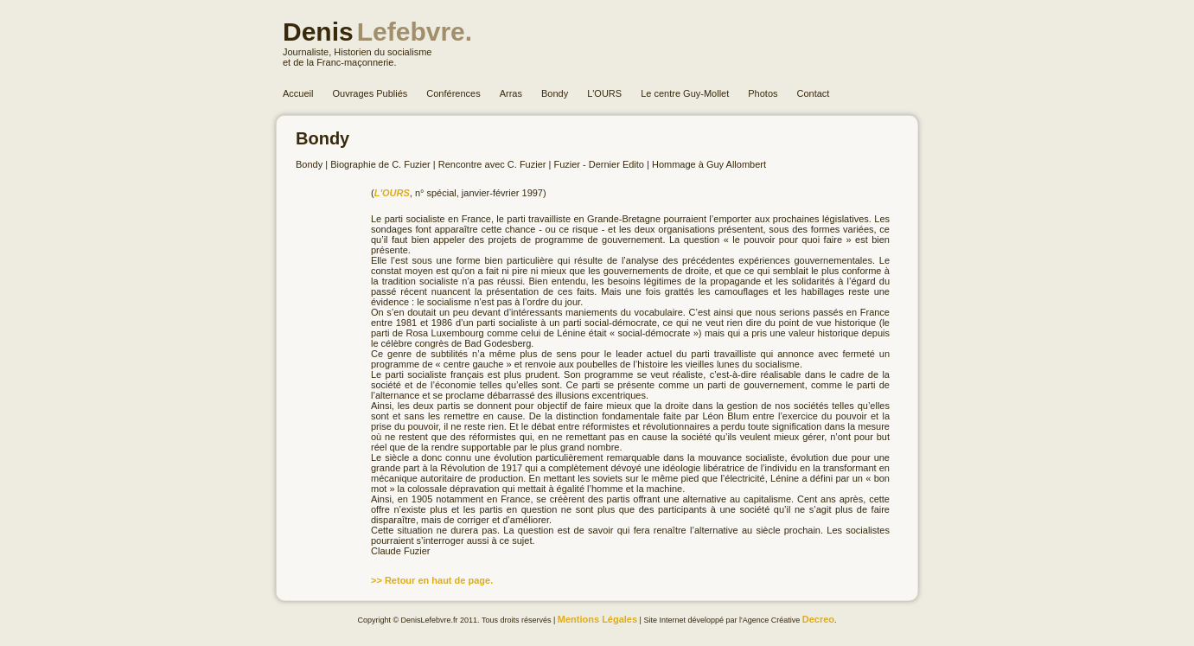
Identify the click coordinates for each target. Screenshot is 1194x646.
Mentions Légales (597, 619)
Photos (762, 93)
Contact (813, 93)
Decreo (818, 619)
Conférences (453, 93)
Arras (511, 93)
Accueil (298, 93)
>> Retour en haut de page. (432, 580)
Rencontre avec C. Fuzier (492, 164)
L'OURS (604, 93)
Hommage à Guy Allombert (709, 164)
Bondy (554, 93)
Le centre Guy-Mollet (685, 93)
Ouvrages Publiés (369, 93)
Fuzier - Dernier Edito (598, 164)
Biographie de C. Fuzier (380, 164)
